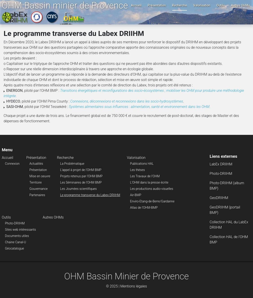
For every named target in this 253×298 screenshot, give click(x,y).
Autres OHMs (240, 5)
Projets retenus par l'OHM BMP (81, 176)
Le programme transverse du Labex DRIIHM (90, 195)
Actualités (36, 163)
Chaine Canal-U (15, 242)
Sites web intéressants (20, 229)
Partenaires (37, 195)
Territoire (35, 182)
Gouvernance (38, 189)
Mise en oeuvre (39, 176)
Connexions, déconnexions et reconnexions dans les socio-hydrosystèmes (126, 101)
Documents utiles (17, 236)
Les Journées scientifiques (78, 189)
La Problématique (72, 163)
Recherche (179, 5)
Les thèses (137, 170)
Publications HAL (142, 163)
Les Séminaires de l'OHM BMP (81, 182)
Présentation (157, 5)
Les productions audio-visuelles (151, 189)
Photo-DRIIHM (15, 223)
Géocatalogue (14, 248)
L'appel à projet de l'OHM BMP (80, 170)
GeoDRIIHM (219, 198)
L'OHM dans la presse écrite (149, 182)
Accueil (136, 5)
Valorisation (201, 5)
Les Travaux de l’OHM (145, 176)
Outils (221, 5)
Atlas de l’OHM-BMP (144, 207)
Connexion (12, 163)
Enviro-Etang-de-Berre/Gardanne (152, 201)
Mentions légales (133, 286)
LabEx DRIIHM (221, 164)
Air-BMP (135, 195)
